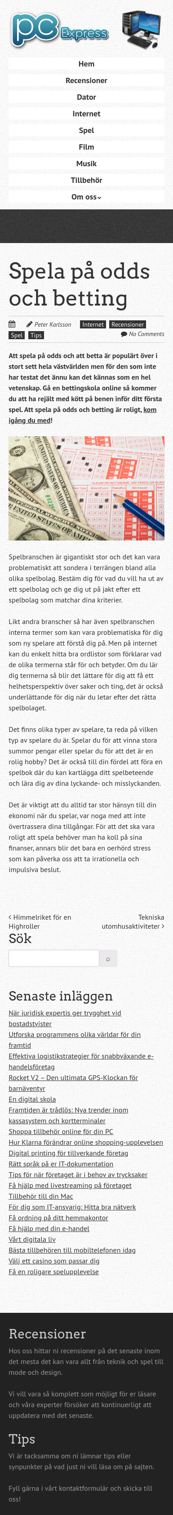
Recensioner (86, 80)
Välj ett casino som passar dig (54, 1260)
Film (86, 147)
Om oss (84, 196)
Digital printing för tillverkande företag (68, 1152)
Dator (86, 97)
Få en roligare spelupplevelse (54, 1271)
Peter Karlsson (53, 324)
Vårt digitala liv (32, 1239)
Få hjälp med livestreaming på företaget (70, 1185)
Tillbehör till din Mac (41, 1196)
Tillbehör (86, 180)
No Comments (146, 334)
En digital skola (32, 1098)
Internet (87, 113)
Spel (86, 130)
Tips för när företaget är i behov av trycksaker (78, 1174)
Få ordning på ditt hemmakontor (58, 1217)
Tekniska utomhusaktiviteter (133, 922)
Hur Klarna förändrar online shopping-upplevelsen (86, 1142)
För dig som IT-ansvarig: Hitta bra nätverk (72, 1206)
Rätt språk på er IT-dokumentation (61, 1163)
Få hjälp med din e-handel (49, 1228)
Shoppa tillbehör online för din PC (61, 1131)
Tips (36, 335)
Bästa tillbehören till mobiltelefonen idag (72, 1249)
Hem (86, 63)
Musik (86, 163)
